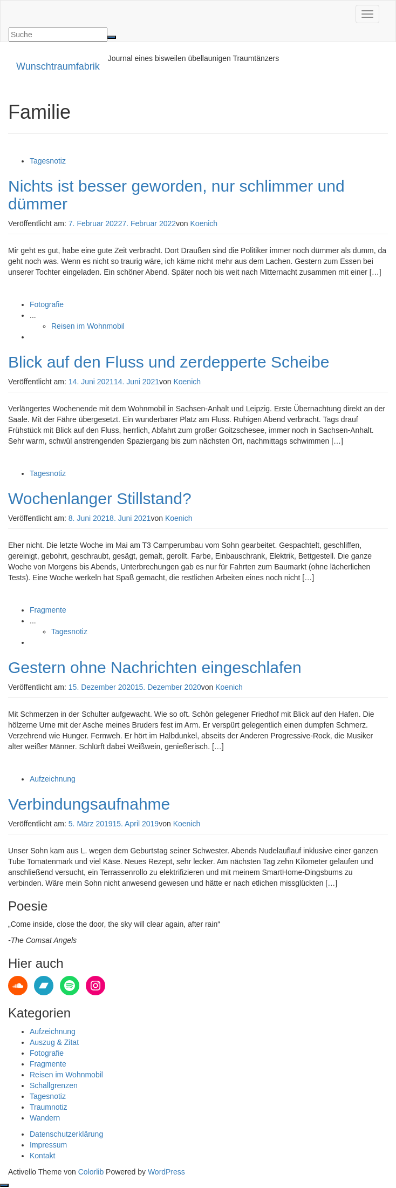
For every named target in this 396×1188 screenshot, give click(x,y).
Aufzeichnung (53, 779)
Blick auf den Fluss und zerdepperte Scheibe (168, 362)
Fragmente (48, 610)
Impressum (48, 1145)
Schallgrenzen (54, 1085)
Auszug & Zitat (54, 1042)
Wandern (45, 1118)
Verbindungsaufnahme (89, 804)
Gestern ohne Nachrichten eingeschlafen (155, 667)
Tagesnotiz (48, 161)
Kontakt (42, 1155)
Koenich (204, 223)
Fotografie (47, 304)
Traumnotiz (48, 1107)
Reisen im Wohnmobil (88, 326)
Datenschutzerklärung (66, 1134)
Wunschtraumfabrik (58, 66)
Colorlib (91, 1171)
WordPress (166, 1171)
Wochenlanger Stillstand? (100, 498)
